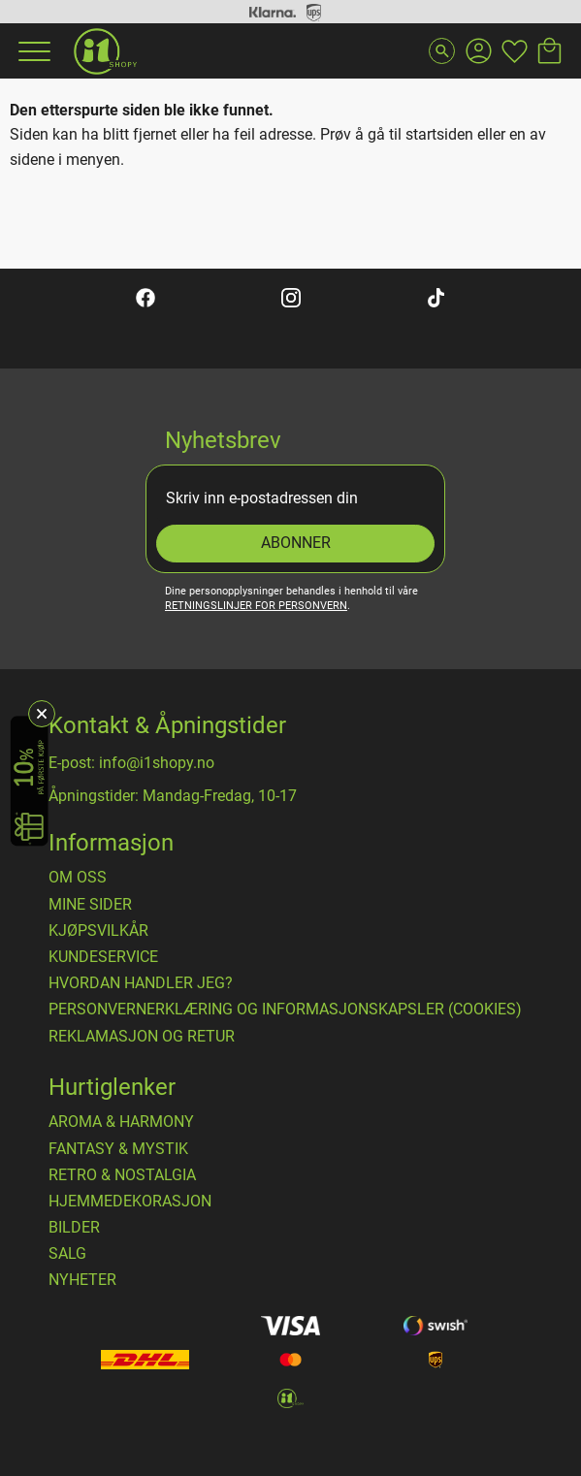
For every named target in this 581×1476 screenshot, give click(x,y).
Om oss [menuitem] (77, 877)
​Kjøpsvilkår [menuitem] (98, 931)
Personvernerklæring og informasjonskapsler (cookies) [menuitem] (285, 1009)
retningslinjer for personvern (256, 605)
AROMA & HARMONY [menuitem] (121, 1122)
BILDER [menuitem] (74, 1227)
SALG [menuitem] (67, 1254)
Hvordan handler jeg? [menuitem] (140, 983)
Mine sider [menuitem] (90, 905)
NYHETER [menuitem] (82, 1280)
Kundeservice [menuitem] (103, 957)
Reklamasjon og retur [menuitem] (141, 1036)
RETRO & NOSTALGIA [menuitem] (122, 1175)
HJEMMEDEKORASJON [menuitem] (129, 1201)
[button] (32, 51)
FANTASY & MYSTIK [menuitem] (118, 1149)
